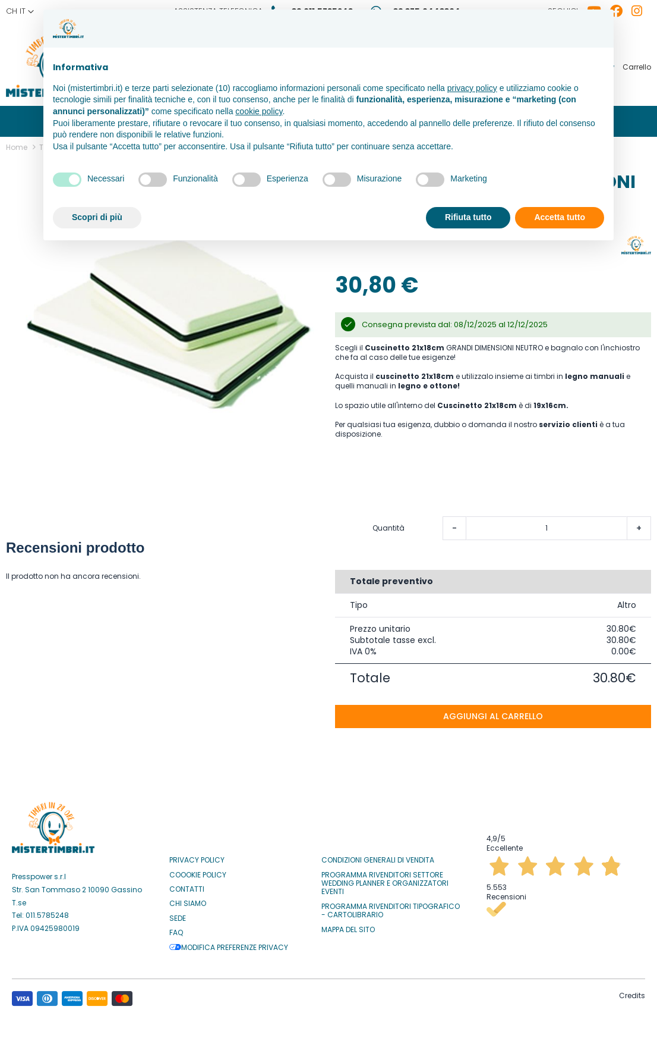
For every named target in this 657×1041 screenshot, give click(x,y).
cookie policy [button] (258, 111)
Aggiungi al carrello (493, 713)
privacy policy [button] (472, 88)
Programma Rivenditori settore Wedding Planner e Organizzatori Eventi (384, 879)
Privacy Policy (197, 856)
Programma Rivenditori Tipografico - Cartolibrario (390, 907)
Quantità (388, 524)
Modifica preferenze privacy (228, 943)
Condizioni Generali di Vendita (377, 856)
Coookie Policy (197, 871)
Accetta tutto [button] (559, 217)
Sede (177, 915)
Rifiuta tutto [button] (468, 217)
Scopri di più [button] (97, 217)
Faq (176, 929)
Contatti (186, 886)
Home (16, 144)
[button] (20, 11)
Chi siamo (187, 900)
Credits (632, 992)
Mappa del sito (348, 925)
